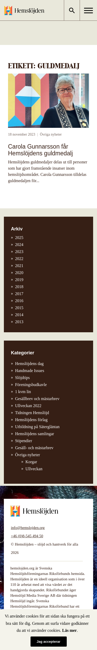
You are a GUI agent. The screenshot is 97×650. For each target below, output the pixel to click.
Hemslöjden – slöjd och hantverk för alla (24, 10)
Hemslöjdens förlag (31, 419)
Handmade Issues (29, 370)
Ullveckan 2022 (28, 405)
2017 (19, 293)
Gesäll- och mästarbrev (34, 448)
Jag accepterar (49, 642)
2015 (19, 308)
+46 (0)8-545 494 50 (27, 536)
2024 (19, 244)
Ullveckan (33, 469)
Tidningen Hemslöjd (32, 412)
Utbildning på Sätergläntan (37, 427)
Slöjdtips (22, 377)
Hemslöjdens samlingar (34, 434)
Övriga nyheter (51, 134)
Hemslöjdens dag (29, 363)
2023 (19, 251)
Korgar (31, 462)
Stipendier (23, 441)
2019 (19, 279)
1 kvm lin (23, 391)
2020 (19, 272)
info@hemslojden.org (28, 528)
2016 (19, 301)
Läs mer (69, 630)
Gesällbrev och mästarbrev (37, 398)
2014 (19, 315)
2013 (19, 322)
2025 (19, 237)
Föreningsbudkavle (31, 384)
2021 (19, 265)
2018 (19, 286)
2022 (19, 258)
